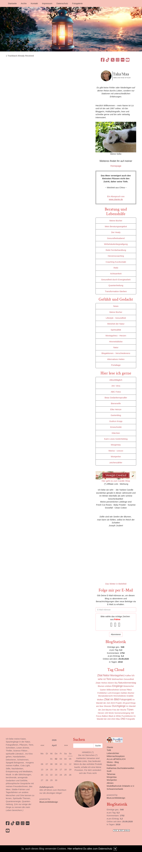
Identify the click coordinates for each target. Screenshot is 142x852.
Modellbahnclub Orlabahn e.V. (121, 786)
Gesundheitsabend (116, 238)
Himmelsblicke (116, 341)
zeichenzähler (115, 462)
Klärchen (116, 433)
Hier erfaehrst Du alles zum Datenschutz (90, 848)
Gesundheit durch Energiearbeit (115, 279)
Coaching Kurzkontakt (116, 262)
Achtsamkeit (115, 273)
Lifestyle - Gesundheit (116, 318)
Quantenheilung (115, 285)
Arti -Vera (115, 386)
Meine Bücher (115, 220)
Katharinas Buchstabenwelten (120, 768)
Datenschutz (62, 3)
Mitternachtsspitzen (116, 756)
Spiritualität (116, 330)
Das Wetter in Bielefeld (115, 584)
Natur (115, 347)
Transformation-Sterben (116, 291)
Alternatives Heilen (116, 359)
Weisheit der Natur (115, 324)
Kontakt (34, 3)
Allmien (110, 783)
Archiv (24, 3)
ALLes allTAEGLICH (116, 759)
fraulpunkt (111, 765)
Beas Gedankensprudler (116, 397)
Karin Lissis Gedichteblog (116, 439)
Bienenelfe (116, 403)
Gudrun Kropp (115, 421)
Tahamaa (111, 774)
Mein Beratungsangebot (116, 226)
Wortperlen (116, 456)
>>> (66, 745)
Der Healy (116, 232)
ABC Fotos (116, 392)
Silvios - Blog (113, 762)
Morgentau (116, 445)
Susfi (109, 771)
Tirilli (109, 750)
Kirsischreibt (115, 427)
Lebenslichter (113, 753)
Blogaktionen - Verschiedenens (116, 353)
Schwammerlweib (115, 789)
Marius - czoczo (116, 450)
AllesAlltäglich (115, 380)
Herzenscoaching (116, 256)
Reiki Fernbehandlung (116, 250)
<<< (42, 745)
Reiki (116, 268)
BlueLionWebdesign (49, 802)
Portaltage (116, 365)
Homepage (115, 166)
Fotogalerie (77, 3)
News (116, 306)
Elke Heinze (115, 409)
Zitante (110, 747)
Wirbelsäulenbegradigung (116, 244)
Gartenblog (116, 415)
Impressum (47, 3)
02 (56, 759)
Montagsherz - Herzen (116, 335)
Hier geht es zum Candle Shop (116, 481)
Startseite (12, 3)
